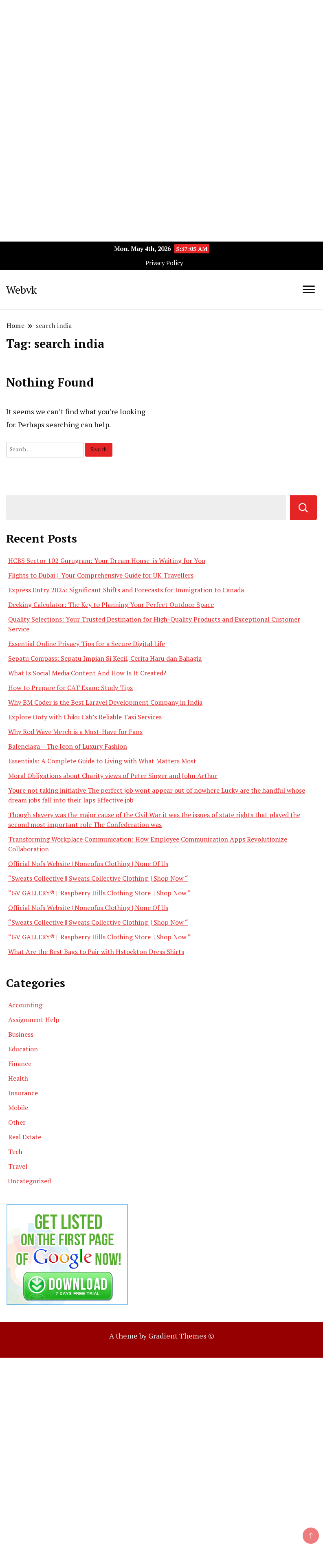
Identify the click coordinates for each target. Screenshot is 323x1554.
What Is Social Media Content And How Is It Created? (87, 672)
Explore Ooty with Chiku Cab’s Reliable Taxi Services (85, 716)
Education (23, 1048)
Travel (17, 1166)
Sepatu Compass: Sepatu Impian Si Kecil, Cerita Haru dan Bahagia (105, 658)
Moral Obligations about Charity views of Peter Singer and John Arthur (113, 775)
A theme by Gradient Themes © (161, 1336)
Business (20, 1034)
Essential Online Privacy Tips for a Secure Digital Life (86, 643)
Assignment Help (33, 1019)
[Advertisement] (161, 57)
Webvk (21, 290)
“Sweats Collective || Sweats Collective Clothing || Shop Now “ (98, 878)
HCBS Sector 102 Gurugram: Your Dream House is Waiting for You (106, 560)
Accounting (25, 1004)
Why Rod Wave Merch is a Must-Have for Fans (75, 731)
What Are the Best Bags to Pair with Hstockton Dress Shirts (96, 951)
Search (303, 507)
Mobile (18, 1107)
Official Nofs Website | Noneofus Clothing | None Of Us (88, 863)
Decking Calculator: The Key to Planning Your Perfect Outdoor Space (111, 604)
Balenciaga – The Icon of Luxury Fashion (67, 746)
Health (18, 1078)
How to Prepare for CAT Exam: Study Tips (70, 687)
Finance (19, 1063)
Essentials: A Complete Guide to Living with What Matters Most (102, 760)
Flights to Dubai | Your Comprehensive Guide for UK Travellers (100, 575)
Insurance (23, 1092)
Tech (15, 1151)
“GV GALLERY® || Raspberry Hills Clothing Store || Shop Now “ (99, 892)
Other (17, 1122)
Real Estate (24, 1136)
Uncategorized (29, 1180)
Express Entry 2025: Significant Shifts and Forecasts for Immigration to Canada (126, 589)
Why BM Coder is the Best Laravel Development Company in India (105, 702)
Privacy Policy (164, 263)
